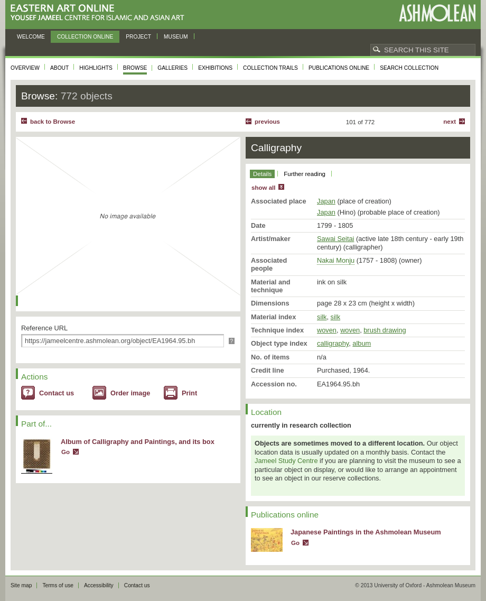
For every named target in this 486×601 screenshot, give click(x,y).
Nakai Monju (335, 260)
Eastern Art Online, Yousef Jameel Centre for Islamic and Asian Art (100, 13)
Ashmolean (437, 13)
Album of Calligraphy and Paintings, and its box (137, 442)
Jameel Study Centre (286, 461)
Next (449, 121)
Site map (21, 585)
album (361, 343)
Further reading (304, 174)
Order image (130, 393)
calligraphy (333, 343)
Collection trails (270, 68)
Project (138, 37)
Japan (326, 201)
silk (321, 317)
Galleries (172, 68)
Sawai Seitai (335, 239)
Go (65, 452)
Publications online (339, 68)
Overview (25, 68)
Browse (135, 68)
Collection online (85, 37)
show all (263, 187)
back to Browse (52, 121)
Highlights (96, 68)
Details (262, 174)
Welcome (31, 37)
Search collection (409, 68)
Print (189, 393)
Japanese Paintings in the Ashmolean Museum (366, 532)
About (59, 68)
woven (327, 330)
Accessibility (99, 585)
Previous (267, 121)
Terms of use (57, 585)
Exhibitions (215, 68)
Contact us (56, 393)
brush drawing (384, 330)
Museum (176, 37)
